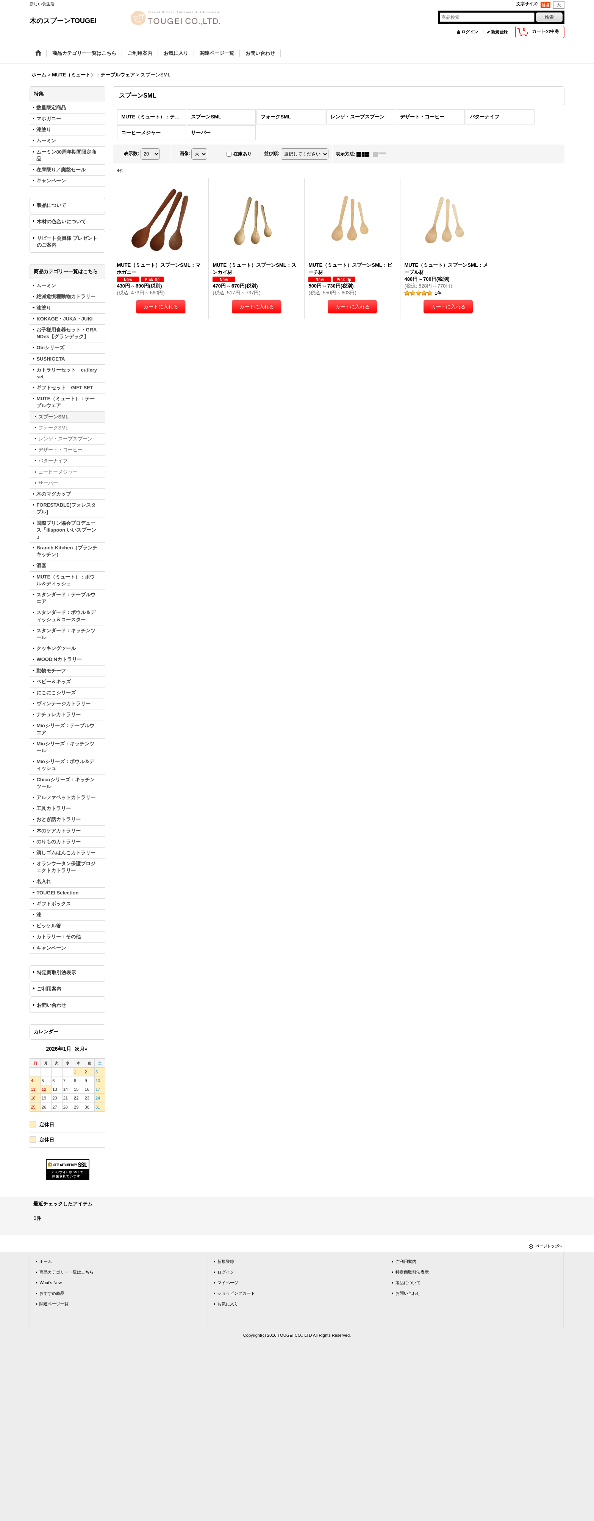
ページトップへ (549, 1246)
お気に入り (227, 1304)
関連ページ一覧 (54, 1304)
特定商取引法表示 (56, 972)
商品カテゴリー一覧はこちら (66, 1272)
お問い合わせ (51, 1005)
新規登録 (499, 32)
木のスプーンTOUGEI (63, 21)
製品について (51, 205)
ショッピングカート (236, 1293)
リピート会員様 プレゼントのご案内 (67, 241)
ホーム (45, 1261)
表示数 (131, 153)
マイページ (227, 1282)
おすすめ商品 (51, 1293)
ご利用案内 (49, 989)
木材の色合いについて (61, 221)
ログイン (469, 32)
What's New (50, 1282)
